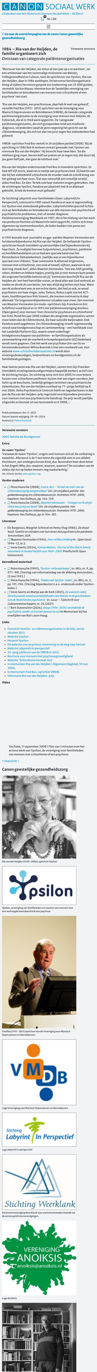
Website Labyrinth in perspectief (28, 648)
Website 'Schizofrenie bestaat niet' (30, 660)
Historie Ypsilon (17, 640)
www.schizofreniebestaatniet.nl (34, 351)
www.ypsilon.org (31, 473)
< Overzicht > (10, 761)
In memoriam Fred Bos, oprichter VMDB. (33, 672)
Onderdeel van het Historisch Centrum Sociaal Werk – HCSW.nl (42, 13)
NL (49, 19)
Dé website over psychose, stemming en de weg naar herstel (46, 644)
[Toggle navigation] (48, 26)
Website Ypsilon (17, 636)
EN (54, 19)
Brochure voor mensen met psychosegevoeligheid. (40, 656)
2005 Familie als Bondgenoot (21, 436)
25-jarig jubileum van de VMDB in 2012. (33, 652)
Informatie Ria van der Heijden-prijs (30, 675)
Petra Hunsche (23, 420)
